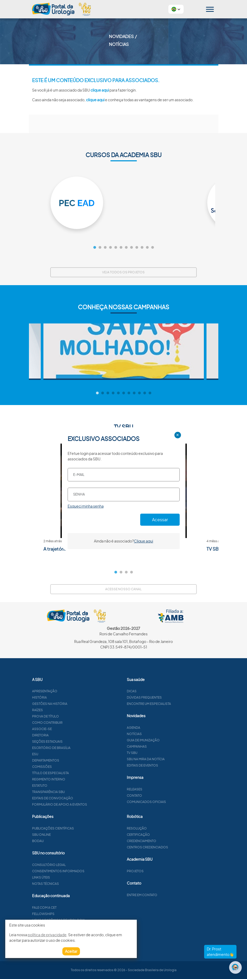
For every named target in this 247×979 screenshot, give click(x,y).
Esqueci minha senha (86, 506)
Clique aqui (143, 541)
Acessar (160, 519)
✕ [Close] (177, 435)
